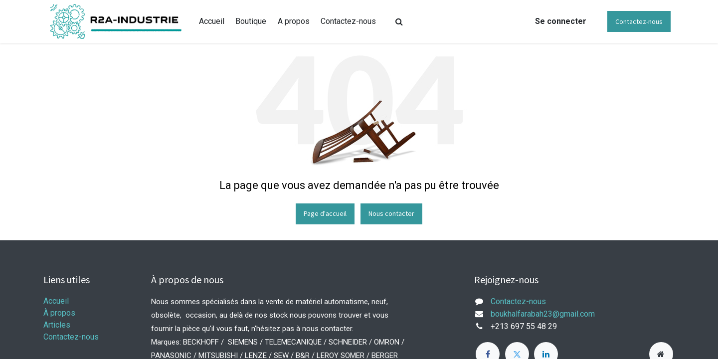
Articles (56, 325)
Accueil (56, 301)
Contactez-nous (639, 21)
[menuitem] (211, 21)
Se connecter (560, 21)
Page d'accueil (325, 213)
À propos (59, 313)
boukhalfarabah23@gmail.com (543, 314)
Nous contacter (391, 213)
